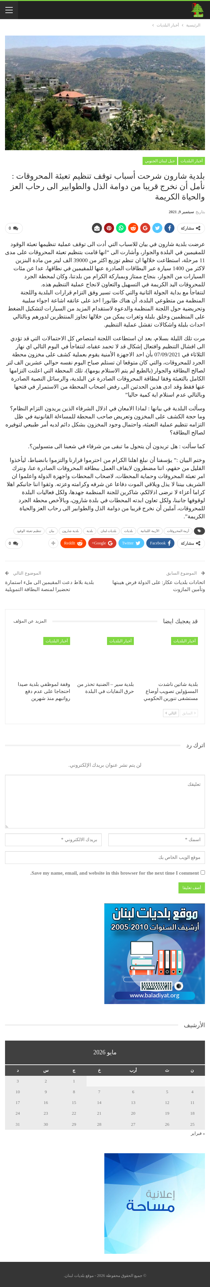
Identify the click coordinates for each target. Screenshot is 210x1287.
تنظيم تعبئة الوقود (29, 530)
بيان (51, 530)
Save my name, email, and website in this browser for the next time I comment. (114, 870)
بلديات (128, 530)
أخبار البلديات (191, 161)
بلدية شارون (70, 530)
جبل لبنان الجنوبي (160, 161)
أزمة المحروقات (178, 530)
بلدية (90, 530)
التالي (170, 710)
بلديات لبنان (109, 530)
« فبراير (198, 1130)
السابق (189, 710)
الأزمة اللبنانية (150, 530)
